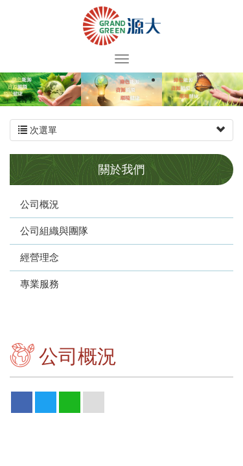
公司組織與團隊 (54, 230)
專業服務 (39, 283)
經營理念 (39, 257)
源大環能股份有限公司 (122, 25)
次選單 (121, 130)
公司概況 (39, 204)
